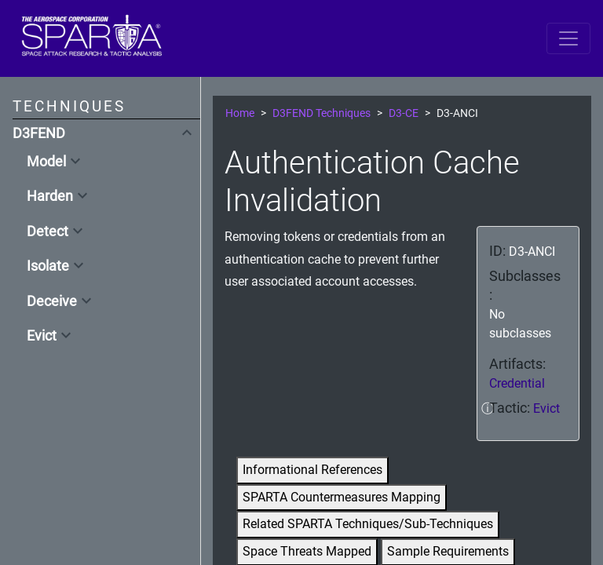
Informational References (312, 469)
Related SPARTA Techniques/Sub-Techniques (368, 523)
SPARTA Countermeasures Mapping (341, 497)
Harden (50, 196)
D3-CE (403, 113)
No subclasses (520, 324)
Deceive (52, 301)
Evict (42, 336)
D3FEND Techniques (321, 113)
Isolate (48, 266)
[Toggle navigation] (568, 38)
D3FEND (39, 133)
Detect (47, 231)
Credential (517, 383)
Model (46, 162)
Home (239, 113)
